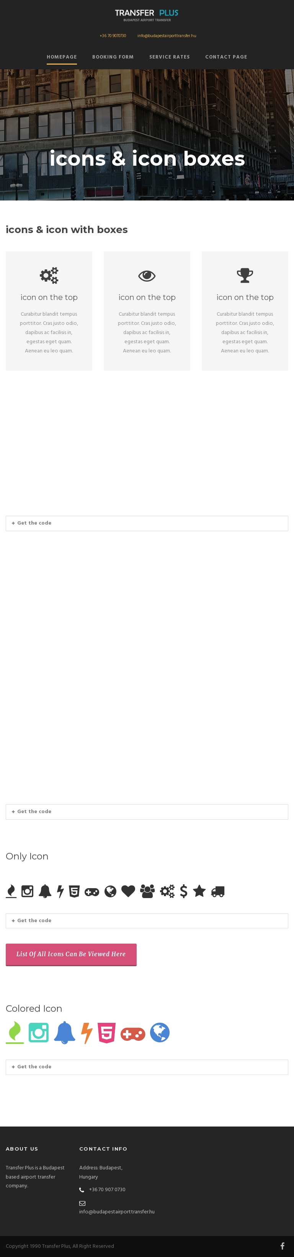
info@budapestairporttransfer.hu (166, 36)
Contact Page (226, 57)
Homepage (62, 57)
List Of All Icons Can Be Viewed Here (71, 954)
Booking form (113, 57)
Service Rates (169, 57)
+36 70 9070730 (113, 36)
